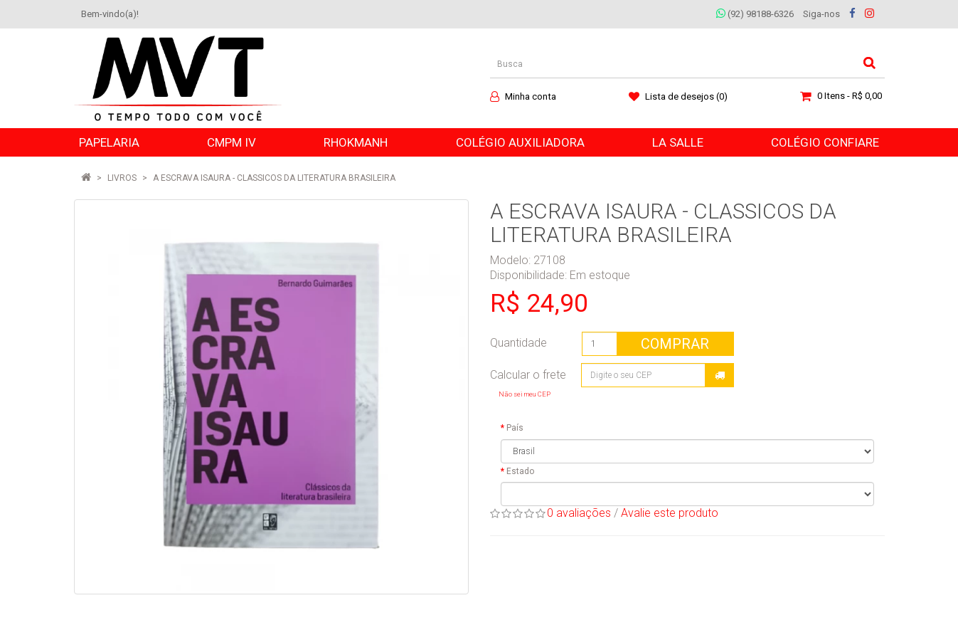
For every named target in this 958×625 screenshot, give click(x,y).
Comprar (675, 343)
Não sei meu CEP (524, 394)
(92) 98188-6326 (755, 14)
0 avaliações (579, 513)
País (514, 428)
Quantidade (518, 343)
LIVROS (122, 178)
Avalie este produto (669, 513)
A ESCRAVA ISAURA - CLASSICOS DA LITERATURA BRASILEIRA (274, 178)
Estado (520, 471)
